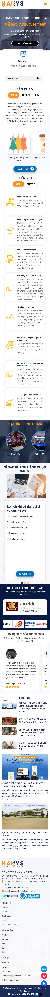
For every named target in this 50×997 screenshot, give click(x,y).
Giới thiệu (5, 907)
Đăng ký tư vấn (25, 169)
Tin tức (4, 912)
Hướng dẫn (6, 971)
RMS (4, 948)
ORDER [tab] (14, 95)
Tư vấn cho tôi (25, 574)
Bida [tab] (37, 95)
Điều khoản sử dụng (10, 925)
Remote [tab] (26, 95)
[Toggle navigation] (45, 4)
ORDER (5, 935)
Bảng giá (5, 963)
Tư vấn (4, 967)
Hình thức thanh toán (10, 980)
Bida (3, 944)
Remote (5, 939)
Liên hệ (4, 920)
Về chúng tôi (25, 43)
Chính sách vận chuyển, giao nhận (16, 976)
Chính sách (6, 916)
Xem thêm (25, 78)
